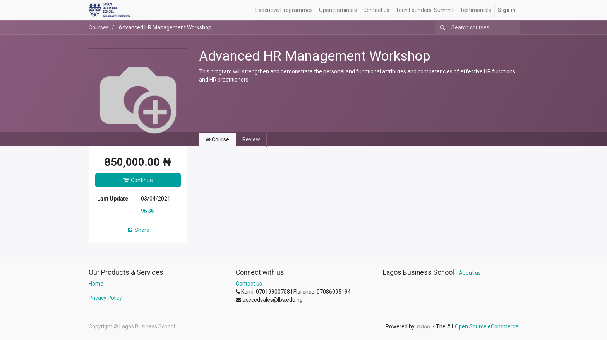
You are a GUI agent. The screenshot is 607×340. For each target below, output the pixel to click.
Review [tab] (251, 139)
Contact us (249, 283)
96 (147, 211)
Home (96, 283)
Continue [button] (138, 180)
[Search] (441, 27)
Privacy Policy (105, 298)
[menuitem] (284, 10)
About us (470, 273)
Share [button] (138, 230)
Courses (99, 27)
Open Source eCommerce (486, 326)
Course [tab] (217, 139)
